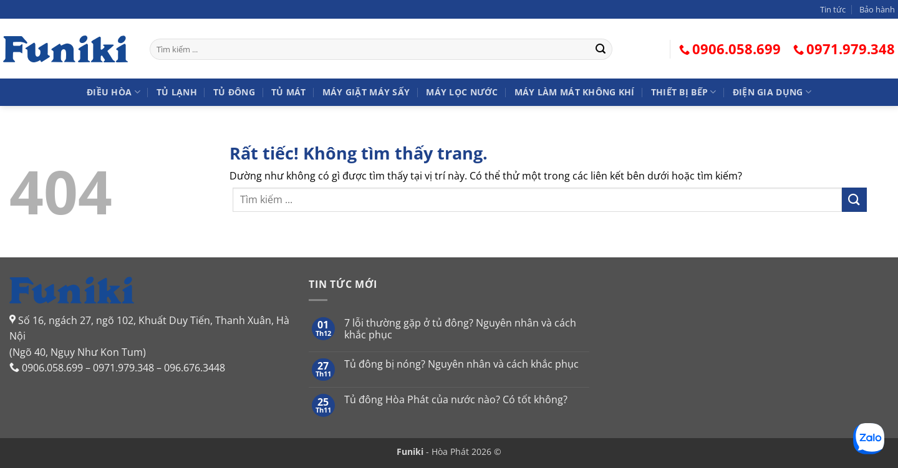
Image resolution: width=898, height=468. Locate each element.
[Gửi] (600, 49)
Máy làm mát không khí (574, 92)
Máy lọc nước (462, 92)
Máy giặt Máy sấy (366, 92)
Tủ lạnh (177, 92)
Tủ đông (234, 92)
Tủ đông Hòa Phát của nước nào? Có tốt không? (455, 400)
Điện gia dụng (772, 92)
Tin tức (833, 9)
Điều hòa (113, 92)
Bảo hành (877, 9)
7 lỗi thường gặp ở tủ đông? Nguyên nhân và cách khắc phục (460, 329)
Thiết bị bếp (684, 92)
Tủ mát (288, 92)
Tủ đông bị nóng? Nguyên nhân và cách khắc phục (461, 364)
